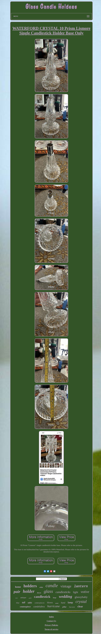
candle (52, 585)
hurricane (53, 606)
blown (50, 602)
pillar (64, 607)
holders (30, 585)
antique (23, 597)
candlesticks (63, 592)
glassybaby (81, 597)
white (41, 587)
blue (17, 603)
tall (23, 602)
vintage (65, 586)
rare (16, 598)
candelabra (39, 606)
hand (63, 603)
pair (17, 591)
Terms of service (51, 629)
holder (28, 591)
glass (48, 591)
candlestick (42, 597)
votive (85, 592)
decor (39, 593)
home (18, 586)
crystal (81, 601)
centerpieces (39, 603)
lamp (70, 602)
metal (56, 603)
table (30, 603)
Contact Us (51, 621)
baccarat (72, 607)
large (54, 598)
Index (51, 617)
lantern (81, 586)
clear (80, 606)
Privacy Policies (51, 625)
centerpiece (25, 606)
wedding (65, 596)
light (75, 592)
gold (30, 598)
